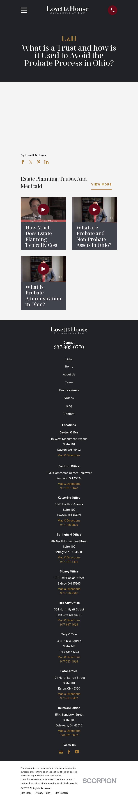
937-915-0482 (69, 698)
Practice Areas (69, 390)
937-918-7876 (69, 525)
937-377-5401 (69, 561)
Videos (69, 398)
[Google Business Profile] (61, 752)
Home (69, 366)
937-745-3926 (69, 661)
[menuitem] (26, 793)
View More (101, 184)
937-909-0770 (69, 347)
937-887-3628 (69, 624)
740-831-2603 (69, 735)
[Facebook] (69, 752)
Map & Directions (69, 455)
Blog (69, 406)
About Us (69, 374)
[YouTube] (77, 752)
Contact (69, 414)
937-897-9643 (69, 488)
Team (69, 382)
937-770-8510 (69, 593)
